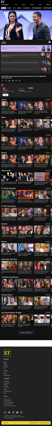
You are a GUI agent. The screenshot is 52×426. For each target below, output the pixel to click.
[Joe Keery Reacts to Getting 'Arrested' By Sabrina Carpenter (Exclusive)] (26, 70)
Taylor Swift (26, 8)
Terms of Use (7, 399)
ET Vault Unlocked (36, 8)
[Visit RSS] (21, 412)
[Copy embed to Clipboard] (19, 80)
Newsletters (7, 375)
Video (5, 363)
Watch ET (48, 4)
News (9, 8)
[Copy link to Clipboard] (16, 80)
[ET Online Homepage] (3, 2)
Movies (19, 8)
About (5, 390)
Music (5, 372)
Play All (48, 99)
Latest (3, 8)
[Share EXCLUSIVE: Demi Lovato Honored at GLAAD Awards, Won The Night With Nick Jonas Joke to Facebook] (2, 80)
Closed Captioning (9, 402)
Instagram (6, 383)
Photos (32, 4)
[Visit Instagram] (13, 412)
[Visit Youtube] (17, 412)
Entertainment (5, 4)
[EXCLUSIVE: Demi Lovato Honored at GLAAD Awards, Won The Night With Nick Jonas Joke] (26, 48)
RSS (5, 393)
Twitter (5, 385)
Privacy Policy (7, 401)
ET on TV (6, 388)
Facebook (6, 381)
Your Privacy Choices (9, 406)
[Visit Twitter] (9, 412)
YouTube (6, 386)
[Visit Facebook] (5, 412)
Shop (40, 4)
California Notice (8, 404)
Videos (23, 4)
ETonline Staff (7, 391)
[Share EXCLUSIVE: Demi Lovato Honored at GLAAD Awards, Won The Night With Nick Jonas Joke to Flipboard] (13, 80)
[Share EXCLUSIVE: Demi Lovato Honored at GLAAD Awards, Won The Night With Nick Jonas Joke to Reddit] (9, 80)
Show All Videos (26, 333)
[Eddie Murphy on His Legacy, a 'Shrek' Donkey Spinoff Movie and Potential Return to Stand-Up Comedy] (26, 55)
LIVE (16, 4)
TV (14, 8)
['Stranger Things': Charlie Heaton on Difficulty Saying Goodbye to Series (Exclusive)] (26, 62)
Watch (5, 95)
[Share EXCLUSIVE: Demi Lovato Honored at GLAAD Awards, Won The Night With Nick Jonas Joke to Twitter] (6, 80)
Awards (6, 370)
